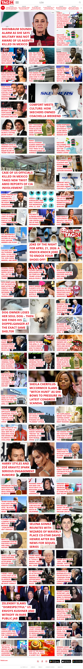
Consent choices (50, 667)
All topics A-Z (24, 667)
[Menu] (17, 2)
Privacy (40, 667)
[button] (81, 8)
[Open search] (80, 2)
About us (60, 667)
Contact (33, 667)
